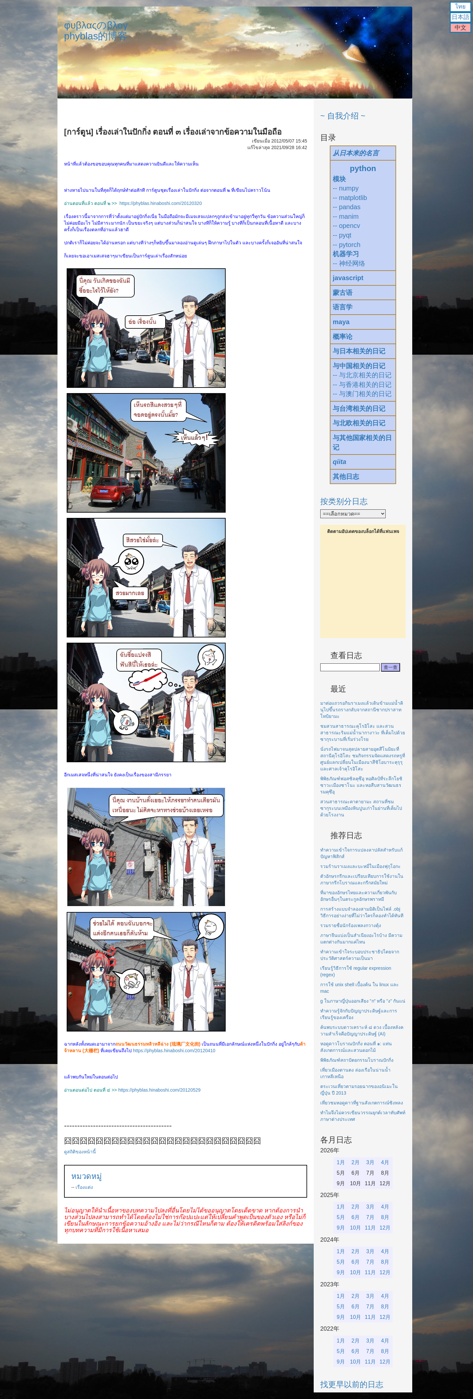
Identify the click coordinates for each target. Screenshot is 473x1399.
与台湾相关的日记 (359, 408)
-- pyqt (342, 235)
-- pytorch (346, 244)
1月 (341, 1162)
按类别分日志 (344, 501)
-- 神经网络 (349, 263)
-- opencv (346, 225)
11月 (370, 1228)
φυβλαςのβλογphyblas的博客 (96, 30)
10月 (355, 1228)
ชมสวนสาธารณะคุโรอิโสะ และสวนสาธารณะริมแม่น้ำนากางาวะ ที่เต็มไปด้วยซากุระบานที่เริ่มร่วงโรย (362, 732)
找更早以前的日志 (351, 1384)
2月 (355, 1162)
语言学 (342, 307)
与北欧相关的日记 (359, 423)
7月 (370, 1217)
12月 (385, 1228)
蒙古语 (342, 292)
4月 (385, 1162)
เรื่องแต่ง (84, 1187)
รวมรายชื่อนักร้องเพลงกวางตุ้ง (350, 925)
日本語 (460, 17)
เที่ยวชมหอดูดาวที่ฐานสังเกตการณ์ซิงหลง (361, 1102)
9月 (341, 1228)
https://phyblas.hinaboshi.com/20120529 (159, 1090)
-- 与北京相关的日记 (362, 375)
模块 (339, 179)
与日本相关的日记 (359, 351)
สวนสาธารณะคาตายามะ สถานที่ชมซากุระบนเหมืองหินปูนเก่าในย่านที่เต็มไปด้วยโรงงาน (361, 808)
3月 (370, 1162)
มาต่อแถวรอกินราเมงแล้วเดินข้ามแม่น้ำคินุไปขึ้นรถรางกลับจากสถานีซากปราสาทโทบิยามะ (361, 709)
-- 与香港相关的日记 (362, 384)
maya (341, 321)
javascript (348, 277)
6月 (355, 1217)
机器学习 (346, 253)
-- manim (346, 216)
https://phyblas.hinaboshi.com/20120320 (161, 203)
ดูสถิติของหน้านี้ (80, 1151)
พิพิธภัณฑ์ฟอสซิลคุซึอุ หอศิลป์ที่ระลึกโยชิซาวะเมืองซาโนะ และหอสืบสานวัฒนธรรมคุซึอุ (361, 785)
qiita (339, 461)
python (363, 168)
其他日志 (346, 476)
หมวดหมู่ (86, 1176)
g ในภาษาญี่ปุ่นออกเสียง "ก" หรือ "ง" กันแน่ (362, 1001)
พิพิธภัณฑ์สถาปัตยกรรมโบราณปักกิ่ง (357, 1060)
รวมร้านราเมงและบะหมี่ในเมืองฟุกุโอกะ (360, 866)
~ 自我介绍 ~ (342, 115)
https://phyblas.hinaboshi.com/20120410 (174, 1050)
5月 (341, 1217)
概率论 (342, 336)
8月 (385, 1217)
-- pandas (347, 207)
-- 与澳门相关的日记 (362, 393)
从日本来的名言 (356, 153)
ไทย (460, 6)
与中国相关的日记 (359, 365)
